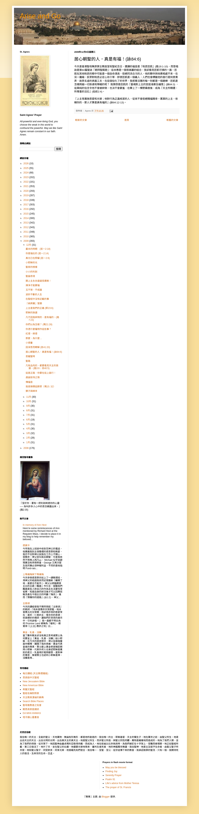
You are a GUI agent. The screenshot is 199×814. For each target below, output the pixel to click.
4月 (28, 428)
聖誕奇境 (30, 276)
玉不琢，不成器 (34, 289)
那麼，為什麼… (34, 338)
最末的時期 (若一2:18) (38, 249)
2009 (26, 241)
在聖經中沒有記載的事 (37, 299)
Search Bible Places (33, 701)
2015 (26, 213)
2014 (26, 218)
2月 (28, 437)
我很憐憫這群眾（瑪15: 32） (40, 386)
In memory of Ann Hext (34, 525)
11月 (29, 397)
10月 (29, 401)
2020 (26, 191)
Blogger (106, 796)
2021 (26, 186)
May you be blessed (116, 767)
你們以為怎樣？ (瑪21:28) (39, 324)
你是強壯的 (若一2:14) (37, 253)
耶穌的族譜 (31, 312)
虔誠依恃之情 (33, 377)
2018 (26, 200)
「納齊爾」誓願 (34, 303)
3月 (28, 433)
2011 (26, 231)
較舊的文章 (172, 120)
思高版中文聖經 (31, 677)
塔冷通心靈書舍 (31, 717)
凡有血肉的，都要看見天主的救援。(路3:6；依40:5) (42, 367)
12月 (29, 244)
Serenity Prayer (114, 775)
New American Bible (33, 685)
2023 (26, 177)
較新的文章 (81, 120)
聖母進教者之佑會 (32, 705)
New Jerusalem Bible (34, 681)
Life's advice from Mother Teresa (122, 783)
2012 (26, 227)
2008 (26, 448)
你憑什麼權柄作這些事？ (38, 329)
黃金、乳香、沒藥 (32, 632)
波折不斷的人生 (34, 294)
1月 (28, 442)
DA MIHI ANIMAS (32, 713)
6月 (28, 419)
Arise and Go (40, 16)
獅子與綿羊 (31, 391)
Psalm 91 (110, 779)
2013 (26, 222)
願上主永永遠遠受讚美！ (38, 281)
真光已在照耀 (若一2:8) (38, 258)
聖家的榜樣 (31, 267)
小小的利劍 (31, 271)
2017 (26, 204)
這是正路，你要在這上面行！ (41, 373)
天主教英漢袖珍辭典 (33, 697)
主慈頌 (26, 603)
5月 (28, 424)
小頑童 (29, 342)
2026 (26, 163)
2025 (26, 168)
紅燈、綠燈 (31, 333)
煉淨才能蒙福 (33, 285)
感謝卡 (26, 545)
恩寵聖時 (30, 356)
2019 (26, 195)
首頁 (126, 120)
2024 (26, 172)
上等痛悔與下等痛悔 (33, 574)
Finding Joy (111, 771)
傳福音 (29, 382)
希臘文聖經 (28, 689)
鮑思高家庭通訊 (31, 709)
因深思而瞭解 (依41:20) (38, 347)
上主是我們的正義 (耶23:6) (39, 308)
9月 (28, 405)
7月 (28, 415)
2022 (26, 181)
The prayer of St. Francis (118, 787)
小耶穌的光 (31, 262)
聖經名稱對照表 (31, 693)
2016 (26, 209)
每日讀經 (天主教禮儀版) (35, 673)
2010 (26, 236)
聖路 (28, 361)
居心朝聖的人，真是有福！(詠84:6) (44, 352)
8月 (28, 410)
